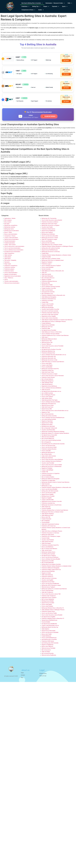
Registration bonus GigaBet (49, 318)
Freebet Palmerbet (46, 520)
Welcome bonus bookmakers (11, 284)
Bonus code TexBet (47, 635)
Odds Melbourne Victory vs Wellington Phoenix (54, 323)
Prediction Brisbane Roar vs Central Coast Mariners (55, 511)
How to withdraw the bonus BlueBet (51, 560)
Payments (55, 6)
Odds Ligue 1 (45, 338)
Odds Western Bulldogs (48, 515)
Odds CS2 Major (46, 653)
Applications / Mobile (9, 220)
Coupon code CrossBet (48, 305)
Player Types (7, 265)
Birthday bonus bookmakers (11, 232)
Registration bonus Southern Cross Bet (52, 503)
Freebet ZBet (45, 304)
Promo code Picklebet (47, 608)
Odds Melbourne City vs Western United (52, 246)
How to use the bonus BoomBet (50, 237)
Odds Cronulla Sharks (47, 291)
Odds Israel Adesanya (47, 576)
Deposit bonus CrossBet (48, 604)
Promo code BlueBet (47, 368)
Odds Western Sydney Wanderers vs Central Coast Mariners (57, 321)
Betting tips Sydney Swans (48, 553)
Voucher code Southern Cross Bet (50, 311)
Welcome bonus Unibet (48, 407)
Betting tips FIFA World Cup (49, 405)
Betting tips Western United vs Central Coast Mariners (55, 483)
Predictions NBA (46, 330)
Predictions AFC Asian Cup (48, 527)
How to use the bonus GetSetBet (50, 634)
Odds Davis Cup (46, 349)
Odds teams (7, 260)
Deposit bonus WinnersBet (48, 632)
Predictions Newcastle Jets (49, 358)
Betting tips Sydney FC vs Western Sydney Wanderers (55, 435)
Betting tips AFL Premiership (49, 220)
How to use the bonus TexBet (49, 615)
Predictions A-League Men (48, 482)
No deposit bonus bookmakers (12, 253)
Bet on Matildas (46, 522)
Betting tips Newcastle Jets (49, 359)
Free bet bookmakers (9, 242)
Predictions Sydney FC (47, 578)
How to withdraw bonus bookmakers (13, 251)
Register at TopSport (47, 263)
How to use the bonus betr (48, 447)
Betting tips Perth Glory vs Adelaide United (52, 262)
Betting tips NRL (46, 284)
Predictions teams (9, 272)
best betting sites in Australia (49, 641)
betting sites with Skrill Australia (50, 492)
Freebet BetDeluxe (46, 637)
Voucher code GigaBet (47, 581)
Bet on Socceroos (46, 651)
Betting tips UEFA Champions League (51, 587)
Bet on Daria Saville (47, 456)
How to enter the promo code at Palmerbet (53, 377)
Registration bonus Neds (48, 583)
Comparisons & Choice (28, 10)
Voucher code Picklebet (48, 541)
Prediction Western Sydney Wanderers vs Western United (56, 256)
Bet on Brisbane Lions (47, 295)
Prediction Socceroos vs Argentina (50, 475)
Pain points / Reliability (10, 262)
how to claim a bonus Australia (50, 319)
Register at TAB (46, 414)
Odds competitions (9, 255)
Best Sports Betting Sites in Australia (32, 3)
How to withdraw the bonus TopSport (51, 267)
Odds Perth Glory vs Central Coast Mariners (53, 363)
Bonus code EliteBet (47, 242)
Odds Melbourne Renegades (49, 298)
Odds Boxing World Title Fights (50, 401)
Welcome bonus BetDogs (48, 573)
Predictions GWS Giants (48, 642)
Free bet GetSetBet (46, 476)
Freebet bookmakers (9, 244)
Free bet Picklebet (46, 510)
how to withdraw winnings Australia (51, 288)
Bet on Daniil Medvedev (48, 564)
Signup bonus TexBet (47, 286)
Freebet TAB (45, 473)
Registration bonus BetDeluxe (49, 387)
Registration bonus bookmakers (12, 277)
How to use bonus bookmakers (12, 249)
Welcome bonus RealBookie (49, 656)
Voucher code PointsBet (48, 464)
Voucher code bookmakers (11, 283)
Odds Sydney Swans (47, 400)
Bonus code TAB (46, 518)
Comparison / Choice (9, 237)
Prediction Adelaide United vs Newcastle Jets (53, 297)
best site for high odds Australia (50, 316)
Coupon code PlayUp (47, 366)
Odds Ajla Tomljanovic (47, 594)
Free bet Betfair (46, 524)
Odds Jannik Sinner (47, 552)
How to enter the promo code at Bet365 (52, 221)
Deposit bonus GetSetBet (48, 326)
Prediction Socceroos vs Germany (50, 534)
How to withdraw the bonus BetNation (51, 389)
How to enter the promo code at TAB (51, 595)
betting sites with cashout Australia (51, 249)
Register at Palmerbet (47, 307)
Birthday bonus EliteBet (48, 602)
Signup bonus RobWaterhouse (49, 621)
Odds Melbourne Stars (47, 517)
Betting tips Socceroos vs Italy (49, 361)
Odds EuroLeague (46, 545)
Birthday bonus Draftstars (48, 235)
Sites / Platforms (8, 279)
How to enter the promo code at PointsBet (52, 347)
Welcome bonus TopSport (48, 588)
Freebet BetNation (46, 325)
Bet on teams (7, 223)
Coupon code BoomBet (48, 501)
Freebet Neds (45, 255)
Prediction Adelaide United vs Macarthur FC (53, 620)
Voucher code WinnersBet (48, 431)
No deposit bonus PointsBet (49, 332)
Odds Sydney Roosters (47, 543)
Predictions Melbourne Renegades (50, 569)
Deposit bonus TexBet (47, 424)
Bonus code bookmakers (10, 235)
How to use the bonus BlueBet (49, 490)
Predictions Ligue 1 (47, 265)
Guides (41, 10)
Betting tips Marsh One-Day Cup (50, 628)
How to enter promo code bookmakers (14, 248)
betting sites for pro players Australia (51, 566)
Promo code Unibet (47, 365)
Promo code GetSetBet (47, 269)
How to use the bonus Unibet (49, 449)
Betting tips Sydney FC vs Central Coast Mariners (54, 590)
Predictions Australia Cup (48, 504)
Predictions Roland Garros (48, 230)
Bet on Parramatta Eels (48, 415)
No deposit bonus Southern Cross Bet (51, 351)
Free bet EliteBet (46, 623)
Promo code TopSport (47, 398)
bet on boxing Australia (48, 655)
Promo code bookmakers (10, 274)
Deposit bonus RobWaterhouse (50, 251)
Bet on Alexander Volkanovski (49, 429)
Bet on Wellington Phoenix (48, 396)
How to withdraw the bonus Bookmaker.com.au (54, 356)
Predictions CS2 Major (47, 302)
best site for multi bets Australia (50, 312)
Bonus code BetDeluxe (47, 548)
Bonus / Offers (8, 234)
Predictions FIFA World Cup (49, 300)
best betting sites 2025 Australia (50, 644)
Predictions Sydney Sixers (48, 613)
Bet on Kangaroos (46, 443)
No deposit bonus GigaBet (48, 618)
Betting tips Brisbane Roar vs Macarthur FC (53, 609)
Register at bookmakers (10, 276)
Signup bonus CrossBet (48, 562)
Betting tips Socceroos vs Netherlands (51, 468)
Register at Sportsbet (47, 422)
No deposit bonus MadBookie (49, 625)
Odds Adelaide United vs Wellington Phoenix (53, 611)
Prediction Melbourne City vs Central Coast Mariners (55, 337)
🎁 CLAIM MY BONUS (49, 118)
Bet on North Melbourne (48, 440)
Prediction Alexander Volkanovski (50, 314)
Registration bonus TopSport (49, 599)
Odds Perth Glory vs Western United (51, 260)
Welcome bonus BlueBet (48, 438)
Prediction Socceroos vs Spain (49, 375)
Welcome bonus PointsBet (48, 649)
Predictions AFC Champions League (51, 538)
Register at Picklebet (47, 470)
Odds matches (8, 256)
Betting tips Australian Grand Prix (50, 370)
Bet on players (8, 221)
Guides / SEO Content (10, 246)
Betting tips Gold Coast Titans (49, 225)
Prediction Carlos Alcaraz (48, 379)
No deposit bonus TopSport (49, 557)
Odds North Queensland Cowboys (50, 525)
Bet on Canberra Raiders (48, 478)
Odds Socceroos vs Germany (49, 580)
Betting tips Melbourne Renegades (50, 480)
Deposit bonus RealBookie (48, 232)
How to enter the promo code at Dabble (52, 466)
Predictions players (9, 270)
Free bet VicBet (46, 539)
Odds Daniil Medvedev (47, 277)
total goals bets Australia (48, 293)
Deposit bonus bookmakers (11, 241)
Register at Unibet (46, 574)
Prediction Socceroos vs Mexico (50, 223)
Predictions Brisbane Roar (48, 354)
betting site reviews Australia (49, 417)
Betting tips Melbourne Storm (49, 340)
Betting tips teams (9, 230)
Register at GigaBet (47, 499)
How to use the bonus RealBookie (50, 585)
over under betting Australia (49, 421)
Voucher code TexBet (47, 228)
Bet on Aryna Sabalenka (48, 601)
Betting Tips (36, 6)
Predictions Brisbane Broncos (49, 283)
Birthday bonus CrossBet (48, 497)
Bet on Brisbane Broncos (48, 279)
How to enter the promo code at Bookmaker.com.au (55, 412)
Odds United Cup (46, 508)
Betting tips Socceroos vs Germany (51, 253)
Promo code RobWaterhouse (49, 639)
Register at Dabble (46, 281)
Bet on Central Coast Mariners (49, 550)
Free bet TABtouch (46, 345)
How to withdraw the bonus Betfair (50, 335)
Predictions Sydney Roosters (49, 450)
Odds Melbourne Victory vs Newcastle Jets (53, 272)
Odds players (7, 258)
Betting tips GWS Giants (48, 536)
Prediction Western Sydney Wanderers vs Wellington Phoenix (57, 248)
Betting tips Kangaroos (47, 382)
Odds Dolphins (45, 630)
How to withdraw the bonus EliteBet (51, 403)
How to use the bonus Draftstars (50, 559)
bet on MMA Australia (47, 394)
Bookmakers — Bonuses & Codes (55, 3)
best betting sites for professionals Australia (53, 445)
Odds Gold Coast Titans (48, 373)
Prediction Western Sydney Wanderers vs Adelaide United (56, 567)
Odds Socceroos (46, 391)
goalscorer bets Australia (48, 244)
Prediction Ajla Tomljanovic (49, 597)
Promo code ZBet (46, 452)
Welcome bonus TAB (47, 344)
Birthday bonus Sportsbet (48, 428)
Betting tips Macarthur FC (48, 454)
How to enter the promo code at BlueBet (52, 616)
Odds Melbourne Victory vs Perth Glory (52, 333)
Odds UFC (44, 274)
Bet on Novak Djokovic (47, 380)
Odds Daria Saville (46, 276)
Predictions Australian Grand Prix (50, 546)
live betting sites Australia (48, 555)
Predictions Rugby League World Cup (51, 571)
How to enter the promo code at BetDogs (52, 461)
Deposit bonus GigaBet (48, 496)
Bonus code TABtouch (47, 648)
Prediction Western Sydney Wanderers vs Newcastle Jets (56, 489)
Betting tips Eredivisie (47, 459)
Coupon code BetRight (47, 471)
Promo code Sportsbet (47, 592)
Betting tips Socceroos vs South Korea (51, 506)
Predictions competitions (10, 267)
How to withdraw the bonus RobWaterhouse (53, 419)
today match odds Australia (49, 457)
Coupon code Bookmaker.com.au (50, 627)
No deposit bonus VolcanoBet (49, 436)
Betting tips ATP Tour (47, 328)
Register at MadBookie (47, 646)
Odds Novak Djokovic (47, 386)
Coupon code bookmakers (11, 239)
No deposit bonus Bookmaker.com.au (51, 393)
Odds (70, 3)
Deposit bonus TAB (46, 342)
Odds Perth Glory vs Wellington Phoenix (52, 532)
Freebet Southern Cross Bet (49, 290)
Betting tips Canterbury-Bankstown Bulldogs (53, 433)
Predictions (25, 6)
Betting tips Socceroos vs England (50, 227)
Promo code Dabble (47, 606)
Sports (64, 6)
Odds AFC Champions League (49, 241)
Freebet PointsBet (46, 258)
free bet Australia (46, 270)
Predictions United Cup (47, 372)
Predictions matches (9, 269)
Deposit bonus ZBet (47, 410)
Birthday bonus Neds (47, 426)
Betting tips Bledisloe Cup (48, 352)
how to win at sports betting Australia (51, 442)
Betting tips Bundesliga (48, 309)
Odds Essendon (46, 485)
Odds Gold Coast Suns (47, 408)
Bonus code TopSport (47, 234)
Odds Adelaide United (47, 384)
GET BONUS (66, 60)
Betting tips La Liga (47, 487)
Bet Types (6, 225)
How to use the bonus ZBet (49, 494)
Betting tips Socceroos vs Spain (50, 239)
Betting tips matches (9, 228)
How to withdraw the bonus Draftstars (51, 463)
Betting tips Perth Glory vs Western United (52, 513)
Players (46, 6)
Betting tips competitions (10, 227)
